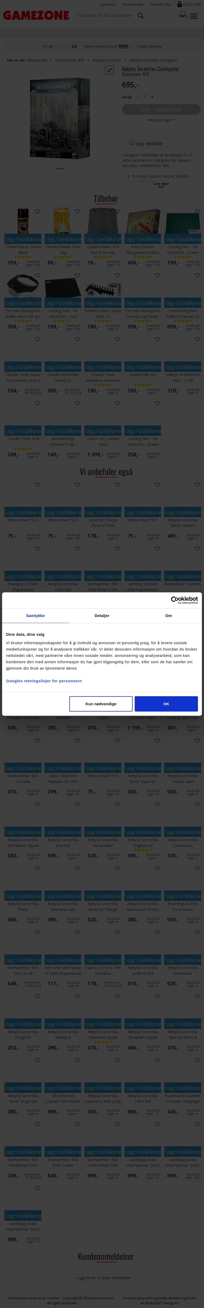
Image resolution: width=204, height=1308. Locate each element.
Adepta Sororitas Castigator (153, 60)
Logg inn (192, 4)
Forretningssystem (138, 1298)
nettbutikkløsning (172, 1298)
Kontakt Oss (160, 4)
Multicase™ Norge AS (162, 1303)
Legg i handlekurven (161, 108)
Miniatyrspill (37, 60)
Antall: (127, 97)
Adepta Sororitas (107, 60)
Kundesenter (133, 4)
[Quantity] (144, 96)
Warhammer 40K (69, 60)
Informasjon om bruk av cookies (33, 1298)
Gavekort (108, 4)
